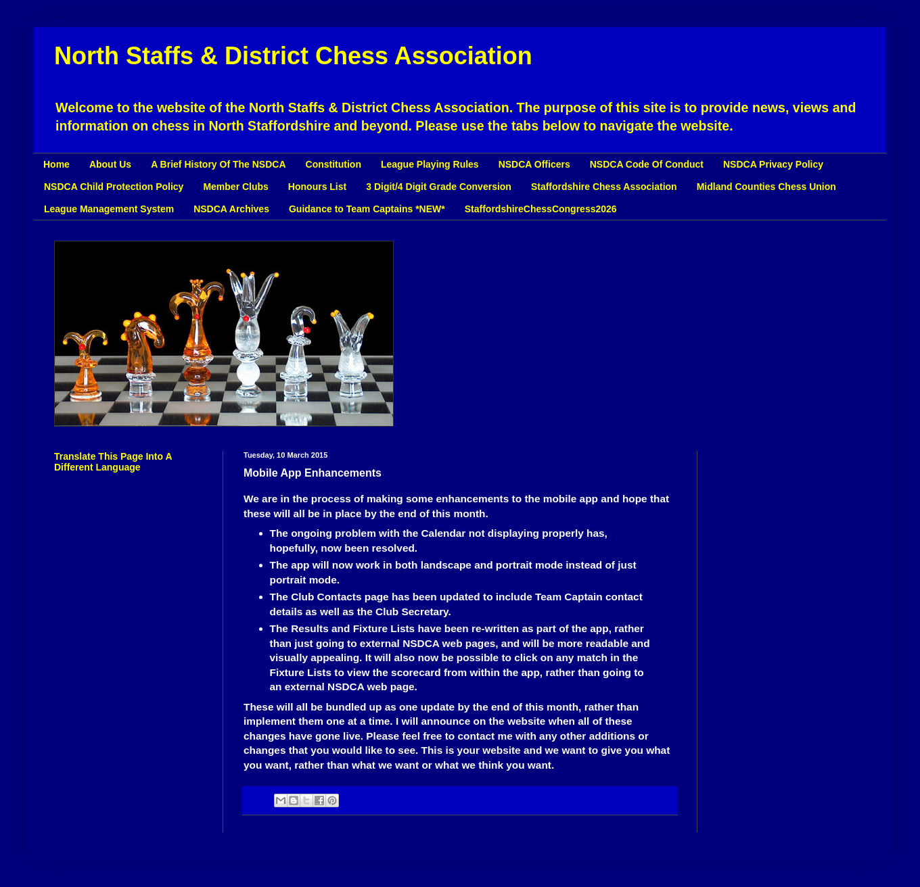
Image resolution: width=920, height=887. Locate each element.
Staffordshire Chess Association (604, 186)
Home (56, 164)
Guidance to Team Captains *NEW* (367, 208)
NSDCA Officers (534, 164)
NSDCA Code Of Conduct (647, 164)
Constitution (333, 164)
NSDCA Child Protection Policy (113, 186)
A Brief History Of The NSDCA (218, 164)
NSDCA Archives (231, 208)
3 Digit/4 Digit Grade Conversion (438, 186)
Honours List (317, 186)
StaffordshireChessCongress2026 (541, 208)
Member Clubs (235, 186)
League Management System (109, 208)
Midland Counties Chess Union (766, 186)
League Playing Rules (430, 164)
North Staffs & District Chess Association (293, 56)
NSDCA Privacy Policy (773, 164)
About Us (110, 164)
